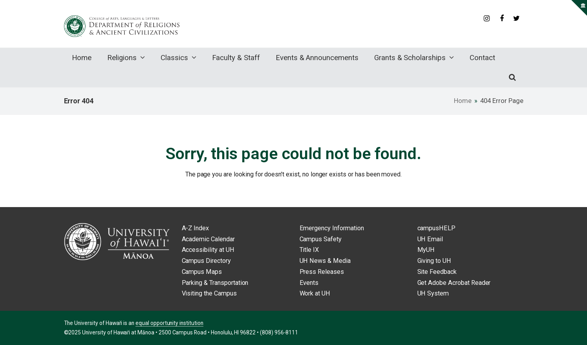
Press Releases (322, 271)
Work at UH (315, 293)
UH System (433, 293)
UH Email (430, 239)
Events (309, 282)
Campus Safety (321, 239)
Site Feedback (437, 271)
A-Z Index (195, 228)
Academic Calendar (208, 239)
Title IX (309, 249)
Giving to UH (434, 260)
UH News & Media (325, 260)
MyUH (426, 249)
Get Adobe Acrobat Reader (454, 282)
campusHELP (436, 228)
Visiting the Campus (209, 293)
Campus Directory (206, 260)
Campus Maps (202, 271)
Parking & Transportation (215, 282)
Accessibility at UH (208, 249)
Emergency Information (332, 228)
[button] (512, 77)
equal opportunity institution (169, 323)
